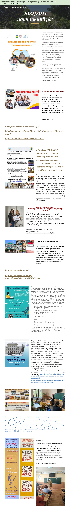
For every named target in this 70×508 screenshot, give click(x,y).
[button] (2, 7)
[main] (35, 17)
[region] (35, 2)
